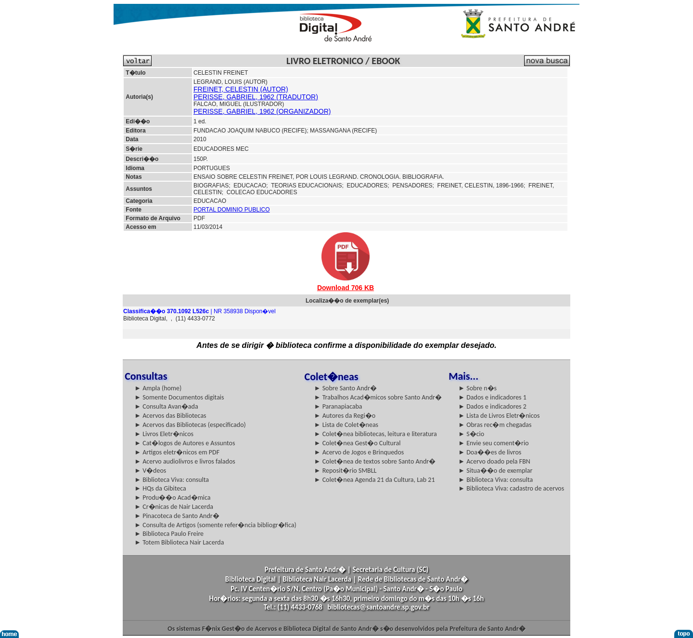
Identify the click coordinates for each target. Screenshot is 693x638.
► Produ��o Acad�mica (172, 497)
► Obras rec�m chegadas (494, 425)
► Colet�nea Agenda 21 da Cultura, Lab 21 (374, 480)
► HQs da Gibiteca (160, 488)
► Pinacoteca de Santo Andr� (176, 516)
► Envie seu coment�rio (493, 443)
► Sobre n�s (477, 388)
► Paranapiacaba (338, 406)
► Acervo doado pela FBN (494, 461)
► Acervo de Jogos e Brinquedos (359, 452)
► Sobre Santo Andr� (345, 388)
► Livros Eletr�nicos (163, 434)
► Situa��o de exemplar (495, 470)
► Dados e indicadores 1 (492, 397)
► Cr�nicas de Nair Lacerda (173, 507)
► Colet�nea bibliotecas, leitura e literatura (375, 434)
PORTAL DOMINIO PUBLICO (231, 209)
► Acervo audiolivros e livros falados (184, 461)
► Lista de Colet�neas (346, 425)
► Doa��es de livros (489, 452)
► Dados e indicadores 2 (492, 406)
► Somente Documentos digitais (179, 397)
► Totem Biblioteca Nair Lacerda (179, 542)
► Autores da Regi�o (344, 416)
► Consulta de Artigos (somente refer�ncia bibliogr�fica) (215, 525)
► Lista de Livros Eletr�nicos (498, 416)
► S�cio (471, 434)
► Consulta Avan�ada (166, 406)
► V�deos (150, 470)
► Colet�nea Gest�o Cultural (357, 443)
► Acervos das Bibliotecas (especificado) (190, 425)
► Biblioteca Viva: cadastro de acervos (511, 488)
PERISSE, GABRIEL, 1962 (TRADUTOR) (255, 97)
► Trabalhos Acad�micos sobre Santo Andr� (378, 397)
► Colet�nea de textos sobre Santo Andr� (375, 461)
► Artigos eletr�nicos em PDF (176, 452)
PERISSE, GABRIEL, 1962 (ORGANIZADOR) (262, 111)
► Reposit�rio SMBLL (345, 470)
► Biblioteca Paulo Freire (169, 534)
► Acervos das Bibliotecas (170, 416)
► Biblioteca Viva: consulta (171, 480)
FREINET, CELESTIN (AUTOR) (240, 89)
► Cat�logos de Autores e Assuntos (184, 443)
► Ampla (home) (157, 388)
